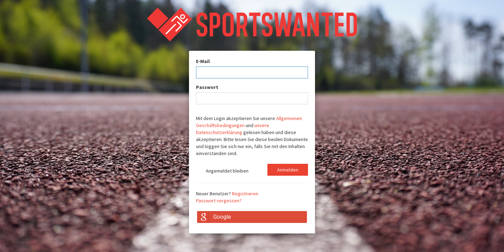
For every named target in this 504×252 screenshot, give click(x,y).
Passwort (207, 87)
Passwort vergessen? (218, 200)
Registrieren (245, 193)
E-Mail (203, 61)
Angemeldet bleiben (222, 171)
